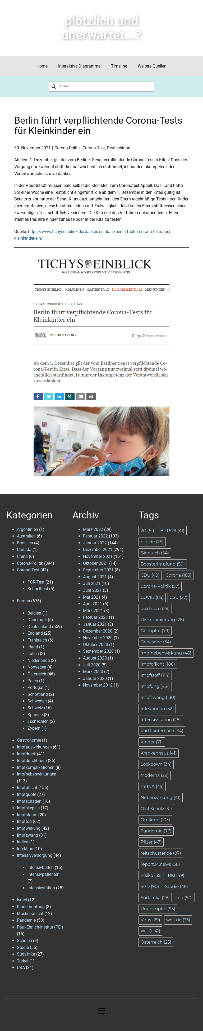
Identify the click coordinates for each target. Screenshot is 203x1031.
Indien (22, 841)
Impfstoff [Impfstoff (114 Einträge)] (155, 675)
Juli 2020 (91, 664)
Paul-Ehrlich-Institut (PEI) (40, 927)
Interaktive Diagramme (79, 66)
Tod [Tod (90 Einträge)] (184, 897)
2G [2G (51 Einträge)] (147, 530)
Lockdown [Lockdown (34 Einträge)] (156, 764)
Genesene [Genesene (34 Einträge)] (156, 641)
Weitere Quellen (152, 66)
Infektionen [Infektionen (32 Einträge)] (157, 708)
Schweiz (35, 707)
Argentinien (27, 529)
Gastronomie (29, 740)
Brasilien (25, 542)
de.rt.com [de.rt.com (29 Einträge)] (155, 608)
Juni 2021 (92, 590)
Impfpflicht (27, 787)
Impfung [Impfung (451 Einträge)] (155, 686)
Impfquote (26, 794)
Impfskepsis (28, 807)
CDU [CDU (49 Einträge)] (150, 575)
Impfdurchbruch (32, 760)
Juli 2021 (91, 583)
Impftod (24, 821)
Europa (23, 600)
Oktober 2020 (95, 644)
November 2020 (98, 637)
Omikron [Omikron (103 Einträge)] (155, 819)
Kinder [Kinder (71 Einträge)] (152, 742)
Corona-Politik (67, 147)
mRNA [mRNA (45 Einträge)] (152, 786)
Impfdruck (26, 753)
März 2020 (93, 671)
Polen (32, 680)
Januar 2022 (95, 542)
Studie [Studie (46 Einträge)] (176, 886)
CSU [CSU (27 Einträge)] (178, 597)
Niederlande (38, 660)
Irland (32, 646)
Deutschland (118, 147)
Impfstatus (27, 814)
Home (42, 66)
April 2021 (92, 603)
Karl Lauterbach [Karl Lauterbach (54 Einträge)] (162, 730)
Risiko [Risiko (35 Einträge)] (151, 875)
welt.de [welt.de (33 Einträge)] (178, 919)
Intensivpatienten (43, 874)
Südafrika (26, 954)
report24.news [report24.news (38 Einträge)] (160, 864)
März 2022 (93, 529)
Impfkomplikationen (35, 767)
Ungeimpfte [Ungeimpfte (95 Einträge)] (158, 908)
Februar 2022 (95, 536)
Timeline (119, 66)
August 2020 (95, 658)
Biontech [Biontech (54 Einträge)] (155, 552)
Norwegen (36, 667)
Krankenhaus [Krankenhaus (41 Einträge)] (159, 753)
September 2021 (98, 569)
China (22, 556)
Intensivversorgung (34, 855)
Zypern (33, 728)
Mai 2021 (92, 597)
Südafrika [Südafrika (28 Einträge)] (155, 897)
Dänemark (37, 619)
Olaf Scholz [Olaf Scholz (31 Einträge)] (156, 808)
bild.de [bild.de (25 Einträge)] (152, 541)
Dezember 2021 (97, 549)
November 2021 (98, 556)
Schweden (37, 700)
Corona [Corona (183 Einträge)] (178, 575)
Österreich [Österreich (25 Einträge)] (156, 942)
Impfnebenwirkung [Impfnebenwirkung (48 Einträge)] (166, 653)
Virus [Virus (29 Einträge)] (150, 919)
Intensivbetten (40, 867)
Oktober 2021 (95, 563)
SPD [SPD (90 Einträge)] (150, 886)
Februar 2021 (95, 617)
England (35, 633)
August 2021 (95, 576)
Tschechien (38, 721)
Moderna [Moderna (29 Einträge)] (155, 775)
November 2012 (98, 685)
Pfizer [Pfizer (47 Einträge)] (151, 842)
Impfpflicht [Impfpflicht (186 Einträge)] (158, 664)
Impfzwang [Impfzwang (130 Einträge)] (158, 697)
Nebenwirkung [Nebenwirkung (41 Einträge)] (161, 797)
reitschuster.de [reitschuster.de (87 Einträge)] (161, 853)
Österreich (36, 673)
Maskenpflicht (30, 913)
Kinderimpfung (31, 906)
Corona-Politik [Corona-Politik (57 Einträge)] (160, 586)
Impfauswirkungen (34, 747)
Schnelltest (37, 588)
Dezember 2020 (97, 631)
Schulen (24, 940)
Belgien (34, 613)
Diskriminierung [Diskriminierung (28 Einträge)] (162, 619)
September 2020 (98, 651)
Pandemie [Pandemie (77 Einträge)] (156, 830)
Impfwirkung (28, 828)
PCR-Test (35, 582)
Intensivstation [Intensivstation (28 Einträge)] (161, 719)
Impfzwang (27, 835)
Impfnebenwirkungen (36, 774)
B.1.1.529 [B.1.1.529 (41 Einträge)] (172, 530)
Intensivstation (41, 887)
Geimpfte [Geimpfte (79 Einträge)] (155, 630)
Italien (33, 653)
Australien (26, 536)
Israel (22, 899)
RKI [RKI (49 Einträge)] (176, 875)
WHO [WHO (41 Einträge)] (150, 931)
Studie (23, 947)
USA (21, 967)
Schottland (37, 694)
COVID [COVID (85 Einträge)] (152, 597)
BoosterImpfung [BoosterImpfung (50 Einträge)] (163, 564)
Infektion (25, 848)
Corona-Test (93, 147)
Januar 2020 (95, 678)
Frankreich (37, 640)
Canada (24, 549)
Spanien (35, 714)
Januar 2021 (95, 624)
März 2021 (93, 610)
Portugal (35, 687)
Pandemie (26, 920)
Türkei (22, 960)
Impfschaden (29, 801)
